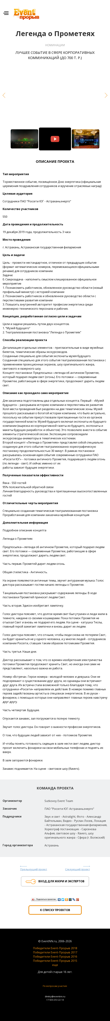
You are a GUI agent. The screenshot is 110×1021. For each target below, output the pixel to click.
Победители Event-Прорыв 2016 (55, 956)
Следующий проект (77, 869)
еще (55, 965)
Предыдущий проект (33, 869)
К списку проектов (55, 910)
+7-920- (50, 999)
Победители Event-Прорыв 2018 (55, 948)
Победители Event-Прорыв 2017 (55, 952)
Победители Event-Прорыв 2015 (55, 961)
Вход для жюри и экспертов (55, 881)
